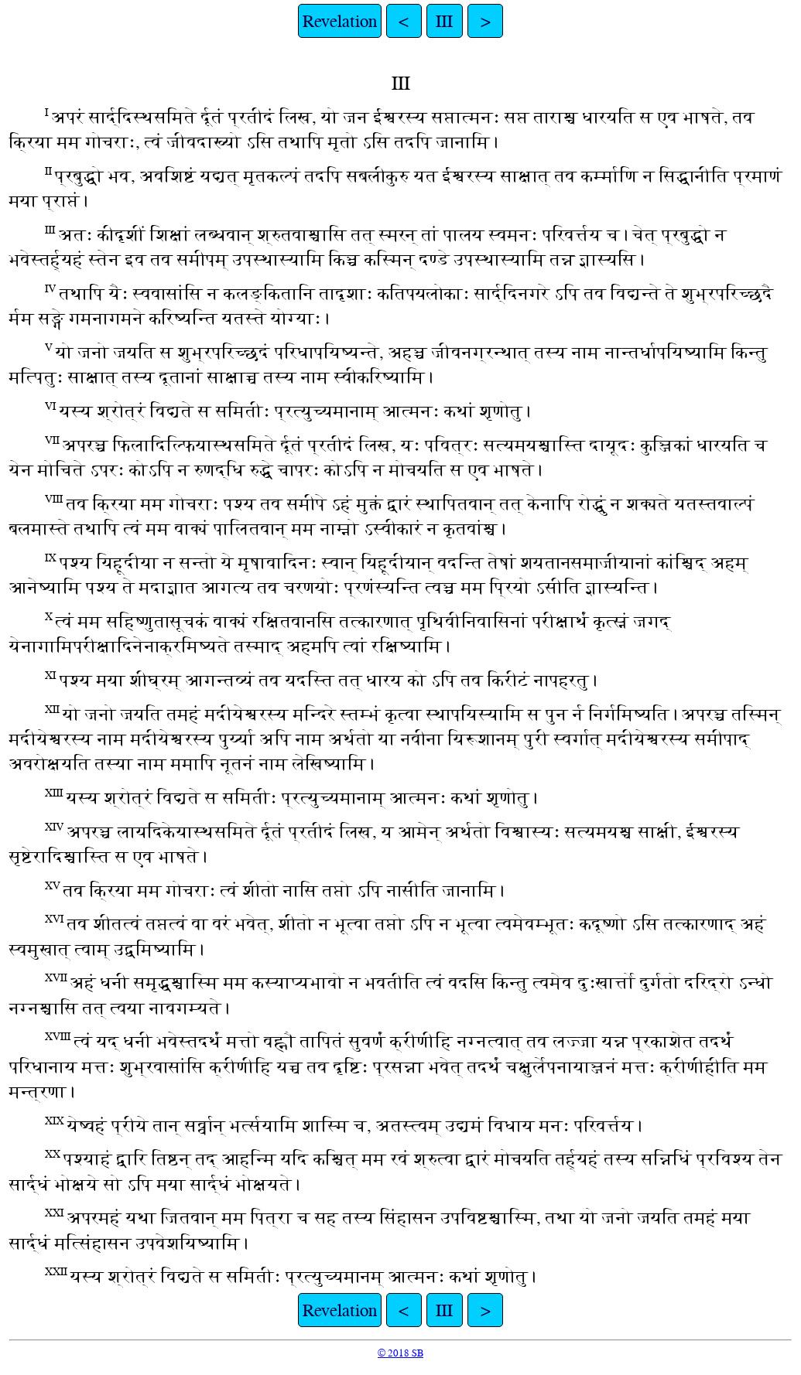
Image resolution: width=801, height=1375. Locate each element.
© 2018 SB (400, 1353)
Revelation (340, 21)
